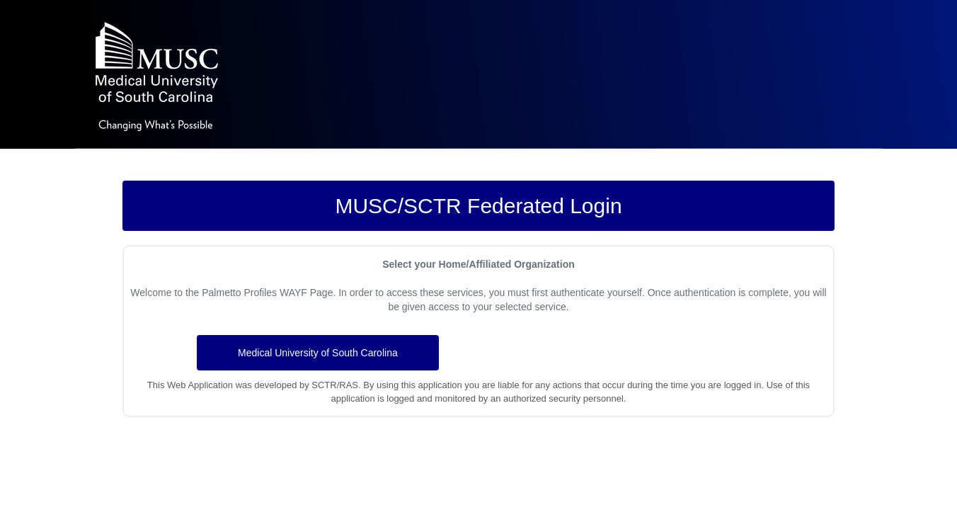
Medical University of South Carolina (318, 352)
